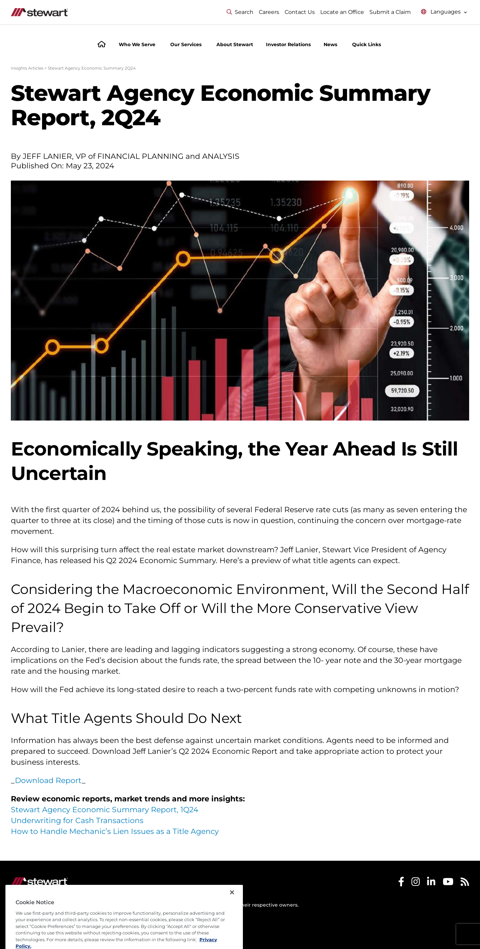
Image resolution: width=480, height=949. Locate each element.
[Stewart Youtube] (448, 883)
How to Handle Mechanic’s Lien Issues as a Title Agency (115, 831)
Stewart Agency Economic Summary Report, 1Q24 (104, 809)
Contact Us (300, 12)
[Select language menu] (444, 12)
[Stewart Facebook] (401, 883)
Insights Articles (27, 68)
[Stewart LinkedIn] (431, 883)
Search (240, 12)
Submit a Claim (390, 12)
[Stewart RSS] (465, 883)
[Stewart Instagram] (415, 883)
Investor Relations (288, 44)
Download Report (48, 780)
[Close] (232, 905)
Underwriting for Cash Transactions (77, 820)
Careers (269, 12)
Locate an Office (342, 12)
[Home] (101, 45)
